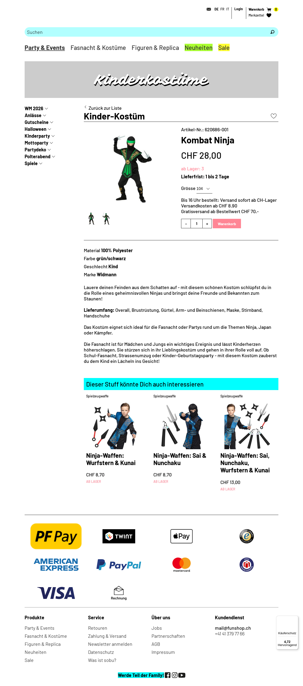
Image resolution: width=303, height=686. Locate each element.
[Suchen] (272, 32)
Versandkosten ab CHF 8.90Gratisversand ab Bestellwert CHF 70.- (220, 208)
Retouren (97, 628)
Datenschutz (101, 652)
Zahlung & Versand (107, 636)
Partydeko (35, 149)
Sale (224, 47)
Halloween (35, 129)
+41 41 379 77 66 (230, 633)
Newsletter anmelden (110, 644)
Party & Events (45, 47)
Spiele (31, 163)
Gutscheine (37, 122)
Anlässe (33, 115)
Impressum (163, 652)
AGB (156, 644)
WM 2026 (34, 108)
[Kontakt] (207, 9)
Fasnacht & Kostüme (98, 47)
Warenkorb (227, 223)
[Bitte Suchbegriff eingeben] (146, 32)
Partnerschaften (168, 636)
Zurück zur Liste (105, 108)
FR (222, 9)
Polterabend (37, 156)
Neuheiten (199, 47)
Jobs (157, 628)
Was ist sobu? (102, 660)
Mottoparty (36, 142)
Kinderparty (37, 136)
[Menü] (295, 618)
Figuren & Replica (155, 47)
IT (227, 9)
